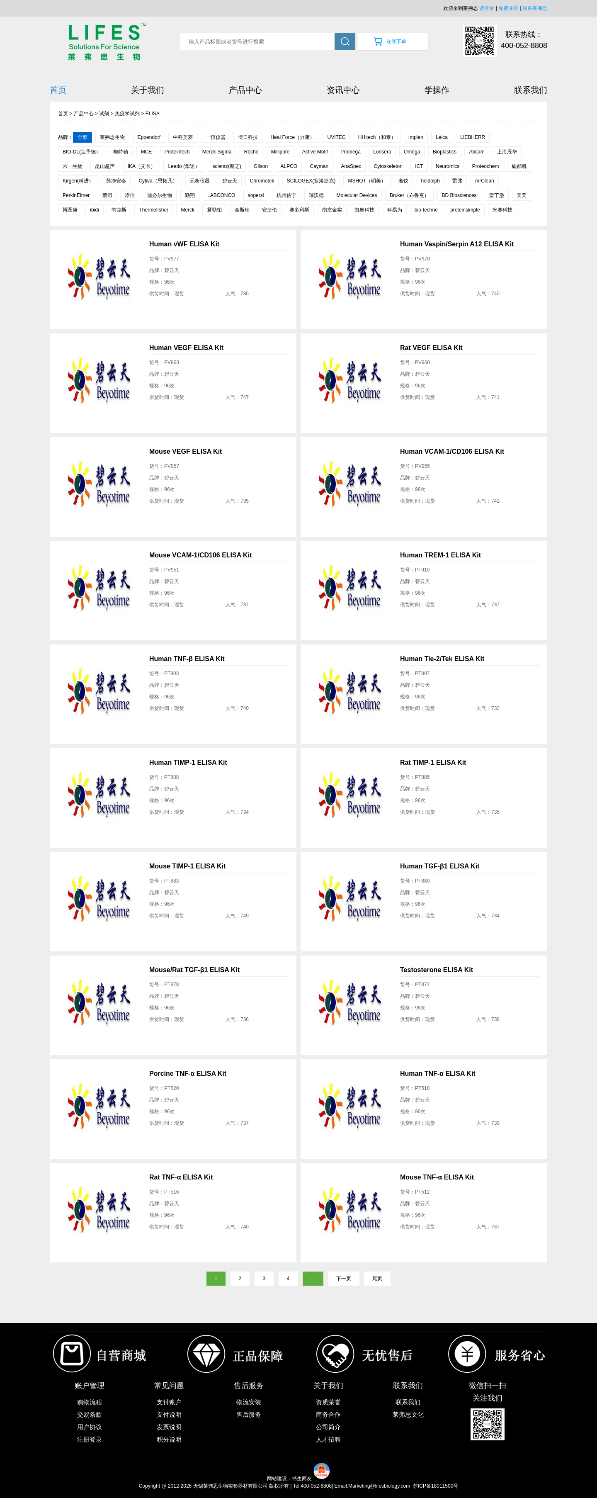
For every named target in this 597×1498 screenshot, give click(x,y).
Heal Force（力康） (292, 137)
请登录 (486, 8)
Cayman (319, 166)
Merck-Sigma (217, 152)
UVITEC (336, 137)
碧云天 (229, 181)
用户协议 (89, 1426)
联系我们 (530, 90)
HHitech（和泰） (377, 137)
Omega (412, 152)
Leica (442, 137)
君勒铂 (214, 210)
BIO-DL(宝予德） (82, 152)
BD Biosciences (459, 195)
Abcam (476, 152)
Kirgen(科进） (78, 181)
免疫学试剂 (127, 114)
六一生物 (73, 166)
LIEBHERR (472, 137)
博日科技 (248, 137)
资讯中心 (343, 90)
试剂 (104, 114)
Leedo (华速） (184, 166)
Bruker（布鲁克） (409, 195)
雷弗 (457, 181)
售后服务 (248, 1414)
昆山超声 (105, 166)
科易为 (394, 210)
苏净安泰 (116, 181)
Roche (251, 152)
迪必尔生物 (159, 195)
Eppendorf (150, 137)
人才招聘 (328, 1439)
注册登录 (89, 1439)
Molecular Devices (356, 195)
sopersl (256, 195)
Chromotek (262, 181)
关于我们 (147, 90)
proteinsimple (465, 210)
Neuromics (447, 166)
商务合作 (328, 1414)
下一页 (343, 1279)
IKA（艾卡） (141, 166)
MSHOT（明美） (367, 181)
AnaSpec (351, 166)
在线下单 (396, 41)
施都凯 (519, 166)
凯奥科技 (364, 210)
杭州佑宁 (286, 195)
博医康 (70, 210)
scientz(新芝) (226, 166)
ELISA (153, 114)
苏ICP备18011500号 (435, 1486)
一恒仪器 (216, 137)
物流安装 (248, 1402)
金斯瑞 (242, 210)
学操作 (437, 90)
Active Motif (315, 152)
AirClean (484, 181)
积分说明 (169, 1439)
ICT (419, 166)
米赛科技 (502, 210)
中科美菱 (183, 137)
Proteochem (486, 166)
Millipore (280, 152)
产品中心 (245, 90)
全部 (82, 137)
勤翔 (190, 195)
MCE (146, 152)
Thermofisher (153, 210)
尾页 (377, 1279)
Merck (187, 210)
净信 (130, 195)
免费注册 (508, 8)
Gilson (261, 166)
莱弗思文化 (408, 1414)
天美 (522, 195)
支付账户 (169, 1402)
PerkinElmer (76, 195)
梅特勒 (120, 152)
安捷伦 (269, 210)
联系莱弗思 (534, 8)
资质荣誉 (328, 1402)
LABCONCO (222, 195)
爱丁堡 (496, 195)
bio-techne (426, 210)
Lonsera (382, 152)
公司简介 (328, 1426)
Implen (415, 137)
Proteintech (177, 152)
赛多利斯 (299, 210)
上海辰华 (507, 152)
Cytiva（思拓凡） (157, 181)
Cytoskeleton (388, 166)
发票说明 (169, 1426)
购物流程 (89, 1402)
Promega (350, 152)
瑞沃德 (316, 195)
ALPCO (288, 166)
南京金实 (332, 210)
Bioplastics (444, 152)
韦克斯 (119, 210)
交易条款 (89, 1414)
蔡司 (107, 195)
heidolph (430, 181)
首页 (58, 90)
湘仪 (403, 181)
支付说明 (169, 1414)
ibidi (94, 210)
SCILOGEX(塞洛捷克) (311, 181)
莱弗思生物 (112, 137)
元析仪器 (200, 181)
